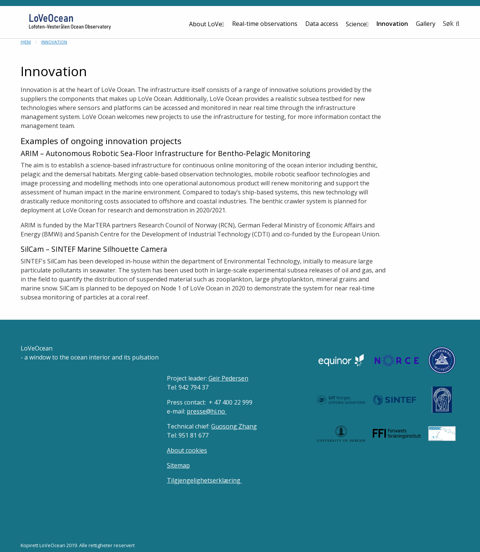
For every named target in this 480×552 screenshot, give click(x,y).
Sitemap (178, 465)
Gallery (425, 24)
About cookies (187, 450)
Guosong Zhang (234, 426)
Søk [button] (448, 23)
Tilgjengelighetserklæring (204, 480)
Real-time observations (264, 24)
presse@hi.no (206, 411)
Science (356, 24)
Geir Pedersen (228, 378)
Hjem (26, 42)
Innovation (392, 24)
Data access (321, 24)
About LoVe (205, 24)
